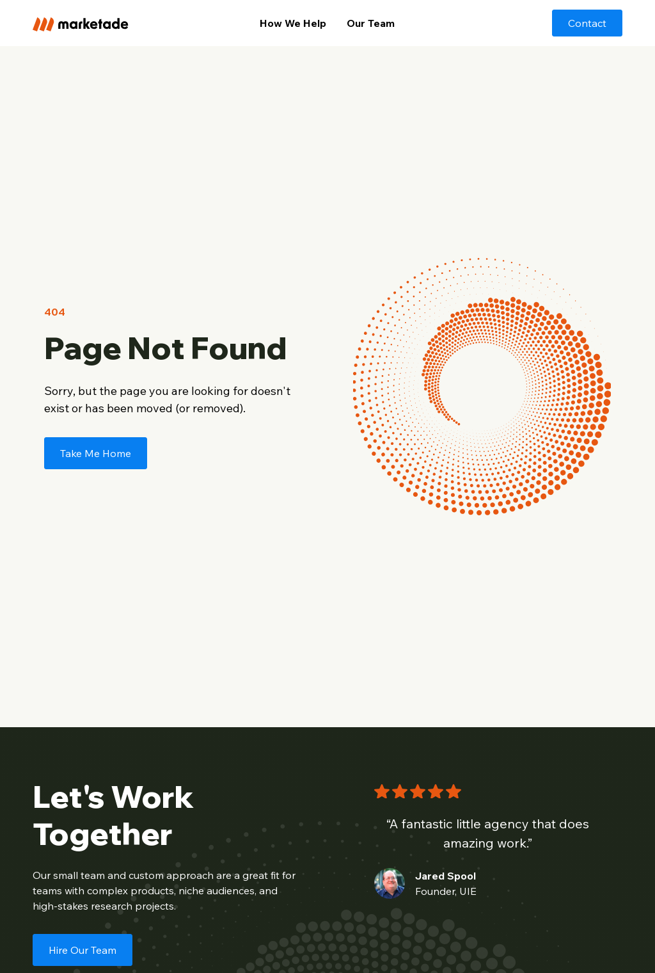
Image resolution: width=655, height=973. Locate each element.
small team (79, 875)
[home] (94, 23)
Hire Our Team (82, 950)
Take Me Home (95, 453)
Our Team (371, 23)
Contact (587, 23)
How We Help (293, 23)
